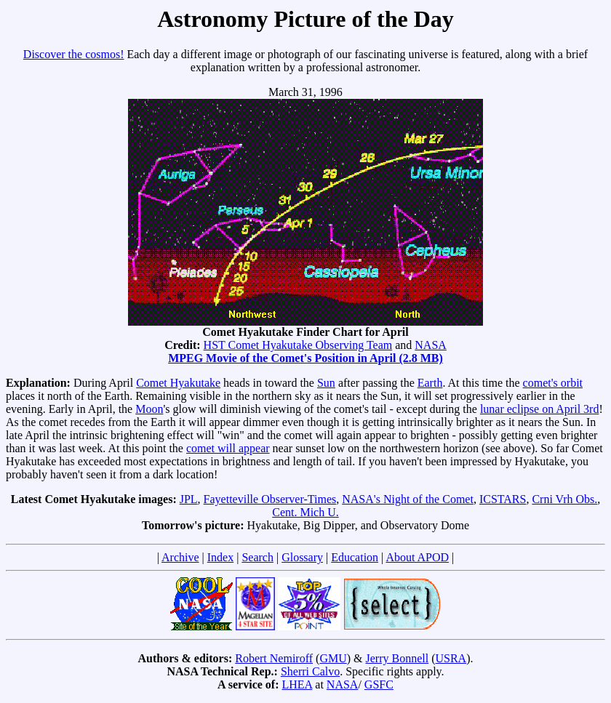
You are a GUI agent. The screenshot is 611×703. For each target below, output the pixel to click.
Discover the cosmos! (73, 54)
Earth (430, 383)
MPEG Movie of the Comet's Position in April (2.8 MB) (305, 358)
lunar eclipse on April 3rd (539, 409)
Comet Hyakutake (178, 383)
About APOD (417, 557)
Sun (326, 383)
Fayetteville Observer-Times (270, 499)
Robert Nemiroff (274, 658)
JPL (189, 499)
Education (354, 557)
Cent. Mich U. (305, 512)
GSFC (379, 684)
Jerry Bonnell (397, 658)
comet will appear (228, 448)
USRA (450, 658)
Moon (149, 409)
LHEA (297, 684)
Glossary (302, 557)
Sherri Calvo (310, 671)
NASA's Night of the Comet (408, 499)
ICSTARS (503, 499)
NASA (431, 345)
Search (257, 557)
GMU (332, 658)
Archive (180, 557)
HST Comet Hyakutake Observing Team (298, 345)
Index (220, 557)
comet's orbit (553, 383)
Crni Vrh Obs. (564, 499)
